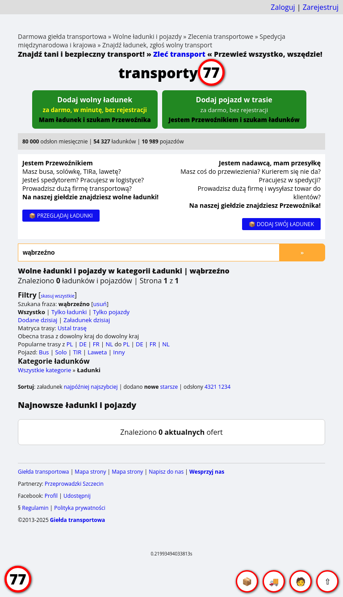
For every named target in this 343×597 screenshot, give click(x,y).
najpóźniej (76, 387)
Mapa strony (90, 471)
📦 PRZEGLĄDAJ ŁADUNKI (61, 215)
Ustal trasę (72, 328)
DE (83, 344)
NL (109, 344)
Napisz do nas (166, 471)
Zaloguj (283, 7)
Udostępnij (77, 496)
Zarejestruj (321, 7)
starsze (169, 387)
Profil (51, 496)
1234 (224, 387)
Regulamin (35, 508)
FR (96, 344)
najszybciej (104, 387)
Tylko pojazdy (111, 312)
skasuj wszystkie (58, 296)
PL (70, 344)
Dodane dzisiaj (37, 320)
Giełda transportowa (43, 471)
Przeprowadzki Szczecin (74, 484)
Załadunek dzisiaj (86, 320)
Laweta (97, 352)
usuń (100, 304)
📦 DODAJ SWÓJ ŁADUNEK (281, 224)
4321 (211, 387)
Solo (61, 352)
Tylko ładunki (69, 312)
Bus (44, 352)
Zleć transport (179, 54)
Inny (119, 352)
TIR (77, 352)
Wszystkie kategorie (44, 370)
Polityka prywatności (79, 508)
